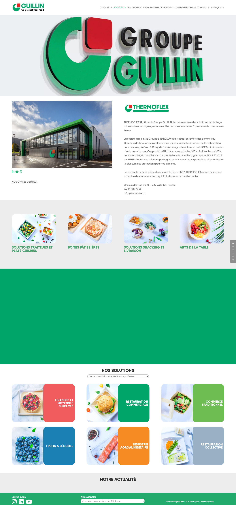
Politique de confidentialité (202, 502)
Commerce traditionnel (212, 403)
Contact (202, 7)
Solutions (133, 7)
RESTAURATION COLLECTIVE (212, 446)
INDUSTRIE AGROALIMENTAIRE (134, 446)
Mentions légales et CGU (176, 502)
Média (193, 7)
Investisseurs (181, 7)
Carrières (166, 7)
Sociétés (118, 7)
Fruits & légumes (59, 446)
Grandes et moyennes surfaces (64, 403)
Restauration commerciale (137, 403)
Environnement (151, 7)
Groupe (105, 7)
